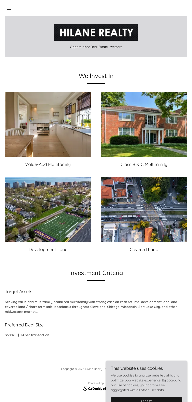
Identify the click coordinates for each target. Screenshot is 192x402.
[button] (9, 8)
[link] (96, 32)
